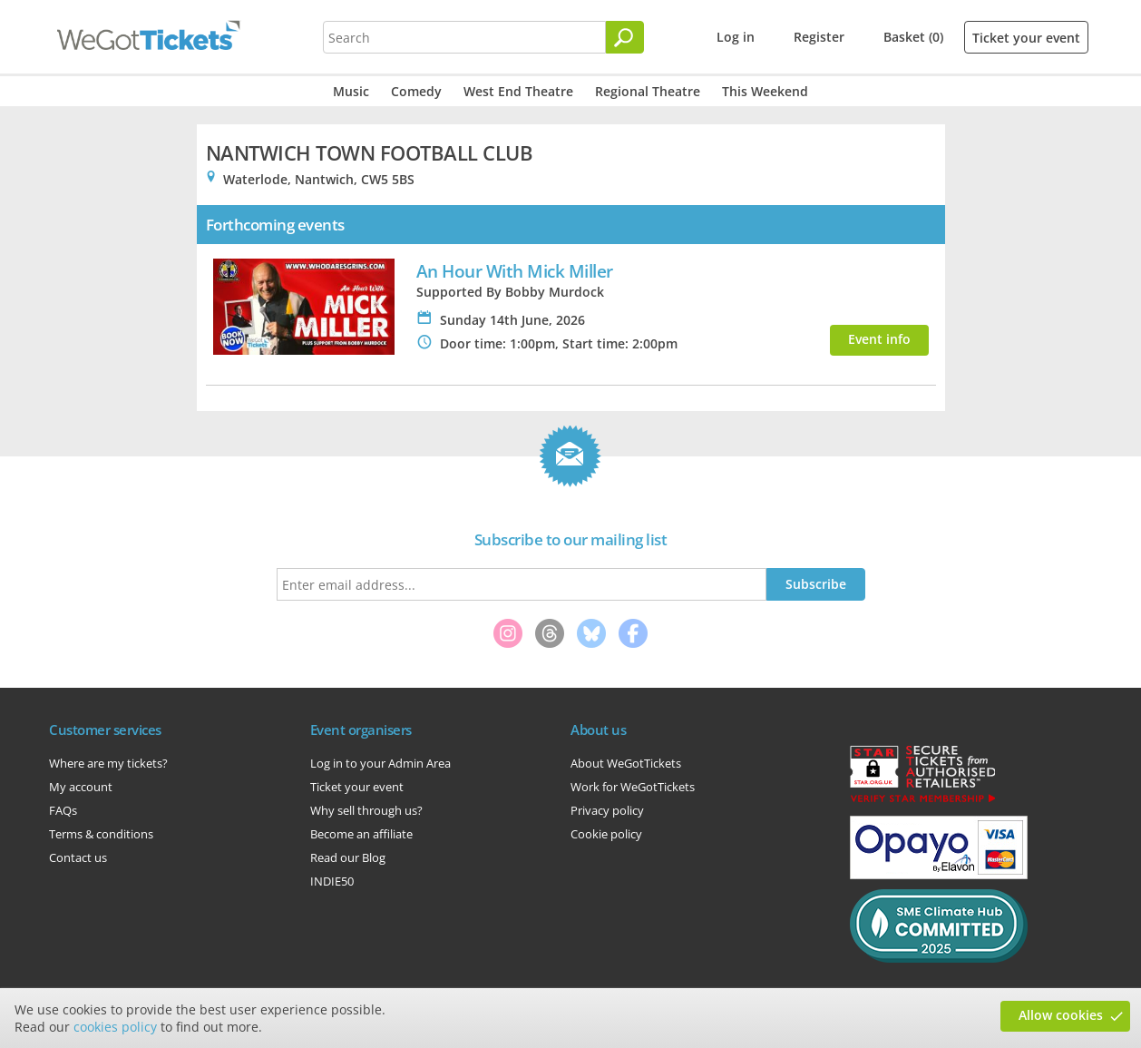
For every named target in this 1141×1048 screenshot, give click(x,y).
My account (80, 787)
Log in (736, 36)
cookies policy (115, 1026)
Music (351, 91)
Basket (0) (913, 36)
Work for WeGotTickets (632, 787)
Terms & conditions (101, 834)
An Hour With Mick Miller (514, 271)
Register (819, 36)
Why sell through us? (366, 810)
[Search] (625, 37)
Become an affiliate (361, 834)
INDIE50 (332, 881)
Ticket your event (1026, 37)
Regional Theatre (647, 91)
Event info (879, 339)
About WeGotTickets (625, 763)
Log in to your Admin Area (380, 763)
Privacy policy (607, 810)
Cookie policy (606, 834)
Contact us (78, 857)
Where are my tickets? (108, 763)
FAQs (63, 810)
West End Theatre (518, 91)
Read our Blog (347, 857)
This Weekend (765, 91)
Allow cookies (1061, 1015)
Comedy (416, 91)
